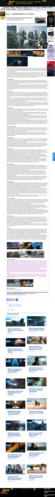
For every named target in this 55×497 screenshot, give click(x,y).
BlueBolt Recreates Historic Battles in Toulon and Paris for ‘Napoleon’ (15, 350)
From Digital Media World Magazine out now (14, 20)
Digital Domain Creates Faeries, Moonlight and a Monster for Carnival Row (14, 434)
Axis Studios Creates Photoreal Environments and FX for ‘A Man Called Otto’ (15, 478)
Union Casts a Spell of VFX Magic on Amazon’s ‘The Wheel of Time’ (36, 434)
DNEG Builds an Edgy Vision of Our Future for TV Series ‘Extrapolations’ (36, 390)
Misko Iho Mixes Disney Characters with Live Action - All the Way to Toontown (36, 348)
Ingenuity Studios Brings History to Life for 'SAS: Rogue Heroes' (15, 330)
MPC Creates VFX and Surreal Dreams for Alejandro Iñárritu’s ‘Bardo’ (36, 454)
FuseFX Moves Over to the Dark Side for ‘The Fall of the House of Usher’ (36, 369)
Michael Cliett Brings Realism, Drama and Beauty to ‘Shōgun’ (36, 329)
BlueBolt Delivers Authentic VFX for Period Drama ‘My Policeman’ (36, 477)
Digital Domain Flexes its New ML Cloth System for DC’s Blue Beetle (15, 393)
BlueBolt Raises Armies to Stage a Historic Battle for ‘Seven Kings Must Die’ (14, 413)
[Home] (1, 8)
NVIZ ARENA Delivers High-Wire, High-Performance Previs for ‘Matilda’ (15, 456)
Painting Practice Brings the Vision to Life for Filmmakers (36, 412)
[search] (22, 9)
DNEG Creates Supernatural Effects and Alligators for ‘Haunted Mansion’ (15, 370)
